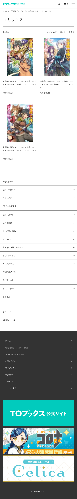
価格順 (62, 32)
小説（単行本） (9, 190)
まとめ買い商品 (9, 231)
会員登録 (9, 375)
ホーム (5, 11)
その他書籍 (7, 223)
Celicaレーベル (9, 320)
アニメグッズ (8, 264)
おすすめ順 (52, 32)
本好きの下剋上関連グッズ (14, 247)
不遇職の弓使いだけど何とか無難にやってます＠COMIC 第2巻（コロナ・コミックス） (57, 84)
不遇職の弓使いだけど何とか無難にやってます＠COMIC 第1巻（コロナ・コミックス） (19, 150)
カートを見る (10, 388)
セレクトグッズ (9, 289)
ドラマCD (7, 239)
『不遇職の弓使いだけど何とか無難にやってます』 (25, 11)
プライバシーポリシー (14, 354)
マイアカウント (11, 368)
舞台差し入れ (8, 280)
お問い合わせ (10, 361)
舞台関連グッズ (9, 272)
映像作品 (6, 297)
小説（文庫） (8, 215)
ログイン (9, 381)
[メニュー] (73, 4)
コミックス (48, 11)
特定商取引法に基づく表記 (16, 348)
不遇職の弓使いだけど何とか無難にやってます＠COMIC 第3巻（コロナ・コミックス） (19, 84)
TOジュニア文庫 (9, 206)
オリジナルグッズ (10, 255)
